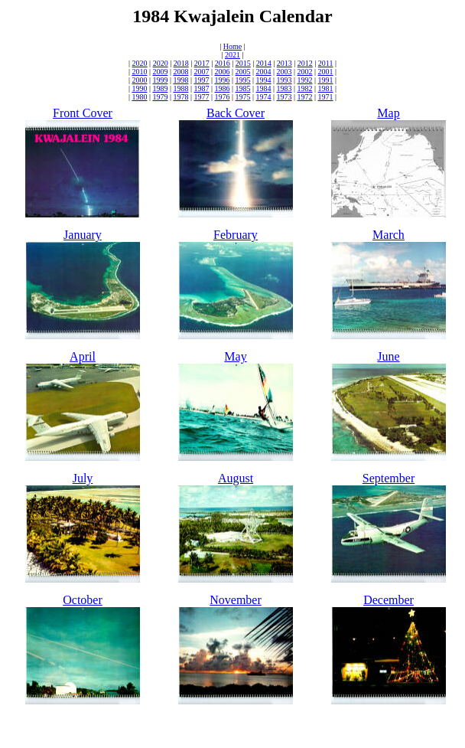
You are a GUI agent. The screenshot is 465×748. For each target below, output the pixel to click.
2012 (305, 63)
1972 (305, 97)
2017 (202, 63)
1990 (139, 88)
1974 (264, 97)
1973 (284, 97)
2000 (139, 80)
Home (232, 46)
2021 (232, 55)
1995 (243, 80)
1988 (180, 88)
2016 (222, 63)
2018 (181, 63)
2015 (243, 63)
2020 (140, 63)
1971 (325, 97)
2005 (243, 71)
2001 (325, 71)
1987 (201, 88)
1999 (159, 80)
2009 (159, 71)
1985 (243, 88)
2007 (201, 71)
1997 (201, 80)
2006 (221, 71)
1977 (201, 97)
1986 (221, 88)
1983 (284, 88)
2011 (325, 63)
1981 (325, 88)
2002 (305, 71)
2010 (139, 71)
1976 (221, 97)
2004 (264, 71)
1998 (180, 80)
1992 (305, 80)
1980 (139, 97)
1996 (221, 80)
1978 (180, 97)
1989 (159, 88)
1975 (243, 97)
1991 (325, 80)
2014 (264, 63)
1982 (305, 88)
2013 (284, 63)
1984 (264, 88)
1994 (264, 80)
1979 (159, 97)
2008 (180, 71)
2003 (284, 71)
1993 (284, 80)
